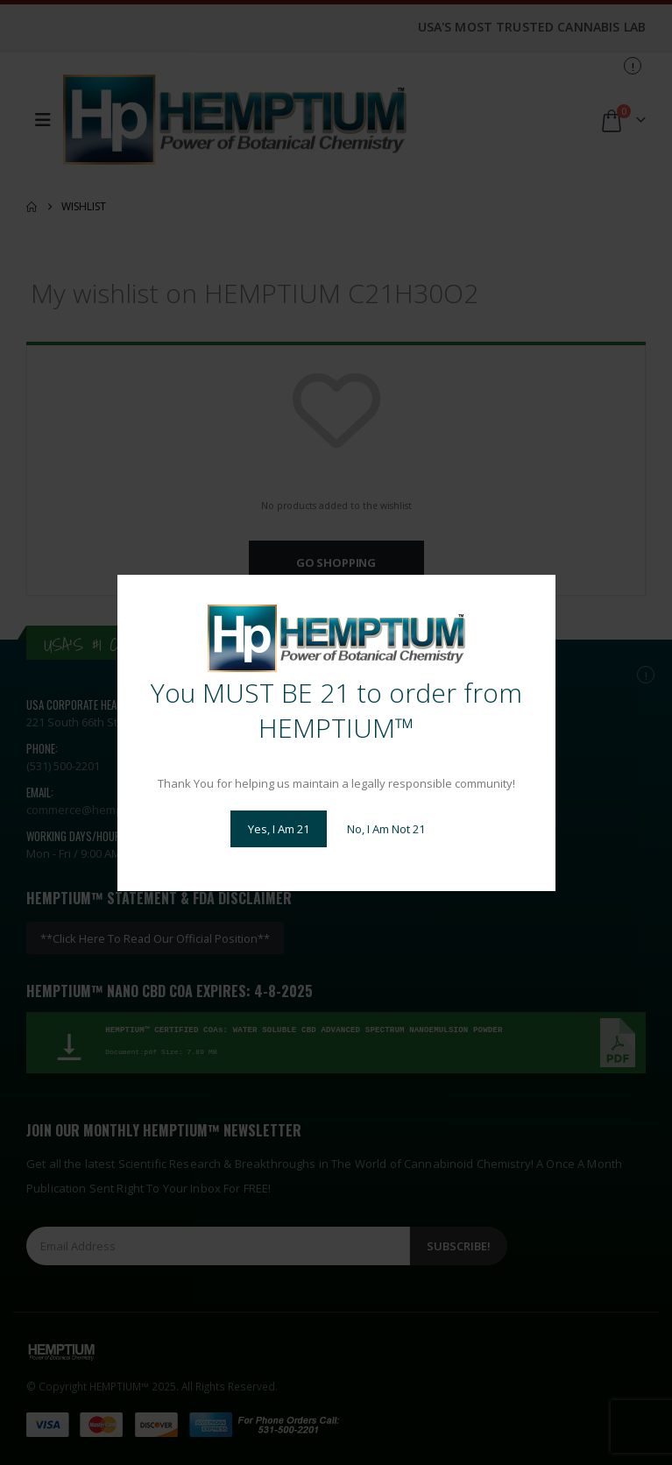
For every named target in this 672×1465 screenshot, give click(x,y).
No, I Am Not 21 (386, 829)
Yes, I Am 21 (278, 829)
